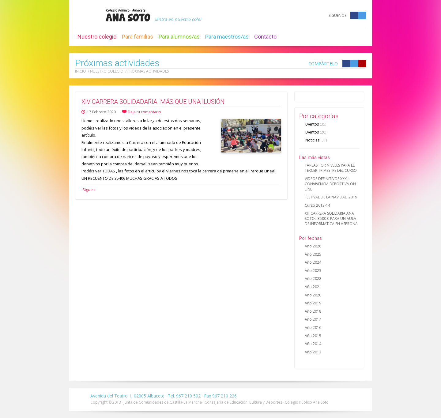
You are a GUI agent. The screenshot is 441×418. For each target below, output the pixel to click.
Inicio (80, 71)
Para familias (137, 36)
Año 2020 (313, 295)
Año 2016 (313, 327)
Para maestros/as (227, 36)
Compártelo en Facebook (346, 63)
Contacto (265, 36)
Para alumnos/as (179, 36)
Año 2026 (313, 246)
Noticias (316, 140)
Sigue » (88, 189)
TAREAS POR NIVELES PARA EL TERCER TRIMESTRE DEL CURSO (331, 168)
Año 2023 (313, 270)
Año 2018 (313, 311)
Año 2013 (313, 352)
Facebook (354, 15)
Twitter (362, 15)
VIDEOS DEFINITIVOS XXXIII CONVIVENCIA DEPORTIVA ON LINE (330, 184)
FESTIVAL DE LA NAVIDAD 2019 (331, 197)
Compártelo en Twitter (354, 63)
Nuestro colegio (96, 36)
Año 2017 (313, 319)
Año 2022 (313, 278)
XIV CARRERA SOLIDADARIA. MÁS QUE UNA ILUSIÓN (152, 101)
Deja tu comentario (144, 112)
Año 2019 (313, 303)
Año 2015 (313, 335)
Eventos (315, 124)
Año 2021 (313, 286)
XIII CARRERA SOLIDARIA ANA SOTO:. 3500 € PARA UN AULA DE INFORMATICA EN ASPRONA (331, 218)
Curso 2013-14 (317, 205)
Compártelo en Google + (362, 63)
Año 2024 (313, 262)
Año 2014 (313, 343)
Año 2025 (313, 254)
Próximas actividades (148, 71)
